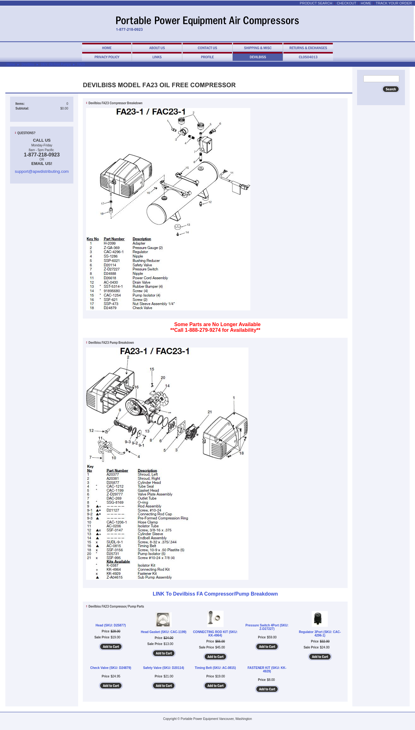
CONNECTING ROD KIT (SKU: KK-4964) (215, 633)
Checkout (346, 3)
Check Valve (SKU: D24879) (110, 668)
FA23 (80, 64)
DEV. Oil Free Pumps (56, 64)
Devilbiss (28, 64)
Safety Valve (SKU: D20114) (163, 668)
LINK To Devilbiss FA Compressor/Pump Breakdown (215, 594)
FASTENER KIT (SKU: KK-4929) (266, 669)
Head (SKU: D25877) (110, 625)
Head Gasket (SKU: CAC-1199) (163, 632)
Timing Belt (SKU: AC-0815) (215, 668)
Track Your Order (394, 3)
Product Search (316, 3)
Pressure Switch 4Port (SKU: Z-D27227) (266, 627)
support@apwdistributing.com (42, 171)
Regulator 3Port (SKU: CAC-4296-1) (320, 633)
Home (366, 3)
